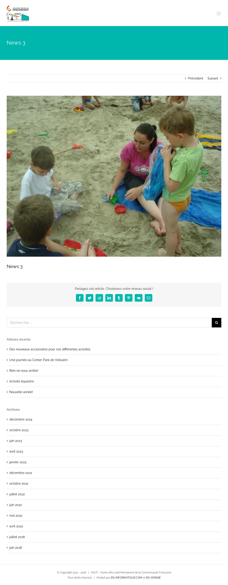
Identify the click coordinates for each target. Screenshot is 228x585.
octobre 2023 (18, 430)
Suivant (213, 78)
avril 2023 (16, 451)
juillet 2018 (17, 537)
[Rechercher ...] (109, 322)
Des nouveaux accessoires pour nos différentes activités (49, 349)
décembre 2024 (20, 419)
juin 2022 (15, 505)
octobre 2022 (18, 483)
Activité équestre (21, 381)
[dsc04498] (114, 176)
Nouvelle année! (21, 392)
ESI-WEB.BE (153, 577)
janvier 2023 (17, 462)
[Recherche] (216, 322)
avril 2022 (16, 526)
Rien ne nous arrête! (23, 370)
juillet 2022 (17, 494)
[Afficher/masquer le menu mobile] (219, 13)
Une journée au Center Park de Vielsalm (38, 360)
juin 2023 (15, 441)
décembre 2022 (20, 473)
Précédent (195, 78)
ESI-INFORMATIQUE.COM (126, 577)
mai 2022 (15, 515)
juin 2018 (15, 547)
